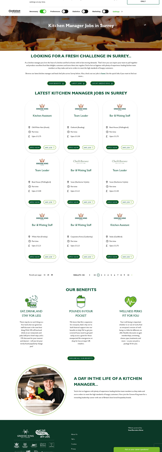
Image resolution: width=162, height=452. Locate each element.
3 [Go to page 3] (104, 275)
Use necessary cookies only (143, 14)
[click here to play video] (41, 391)
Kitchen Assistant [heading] (42, 115)
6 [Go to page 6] (114, 275)
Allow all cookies (143, 6)
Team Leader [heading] (81, 115)
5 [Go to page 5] (111, 275)
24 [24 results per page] (48, 275)
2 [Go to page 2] (101, 275)
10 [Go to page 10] (128, 275)
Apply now (35, 147)
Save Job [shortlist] (48, 147)
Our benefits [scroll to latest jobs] (55, 83)
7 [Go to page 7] (117, 275)
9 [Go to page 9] (124, 275)
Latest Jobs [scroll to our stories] (77, 83)
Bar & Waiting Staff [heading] (120, 115)
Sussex (103, 73)
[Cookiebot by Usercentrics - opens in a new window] (14, 26)
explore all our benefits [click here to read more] (81, 358)
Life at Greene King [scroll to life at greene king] (101, 83)
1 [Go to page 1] (98, 275)
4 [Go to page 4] (108, 275)
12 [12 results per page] (44, 275)
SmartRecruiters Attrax (135, 430)
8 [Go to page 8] (121, 275)
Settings (116, 26)
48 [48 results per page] (52, 275)
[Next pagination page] (131, 274)
